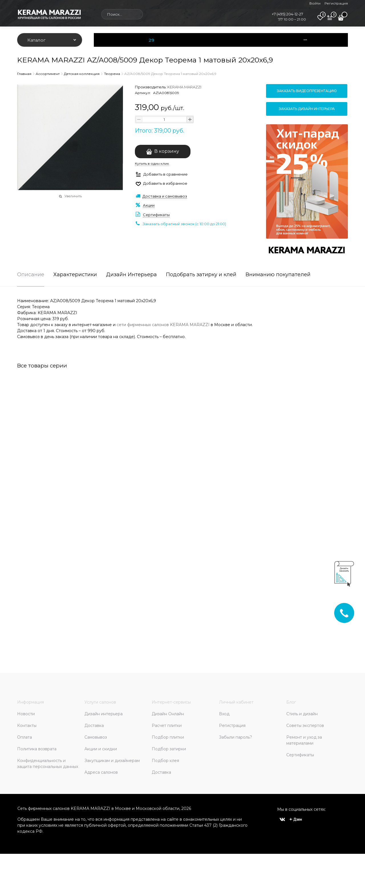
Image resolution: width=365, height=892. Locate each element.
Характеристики (75, 275)
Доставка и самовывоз (165, 196)
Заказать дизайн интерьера (307, 109)
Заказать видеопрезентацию (307, 91)
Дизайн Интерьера (131, 275)
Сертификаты (156, 214)
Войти (315, 3)
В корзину (166, 151)
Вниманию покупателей (278, 275)
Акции (149, 205)
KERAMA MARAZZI (184, 87)
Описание (30, 275)
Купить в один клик (152, 163)
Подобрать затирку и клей (201, 275)
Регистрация (336, 3)
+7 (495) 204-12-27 (287, 14)
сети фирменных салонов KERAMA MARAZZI (163, 324)
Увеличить (73, 196)
